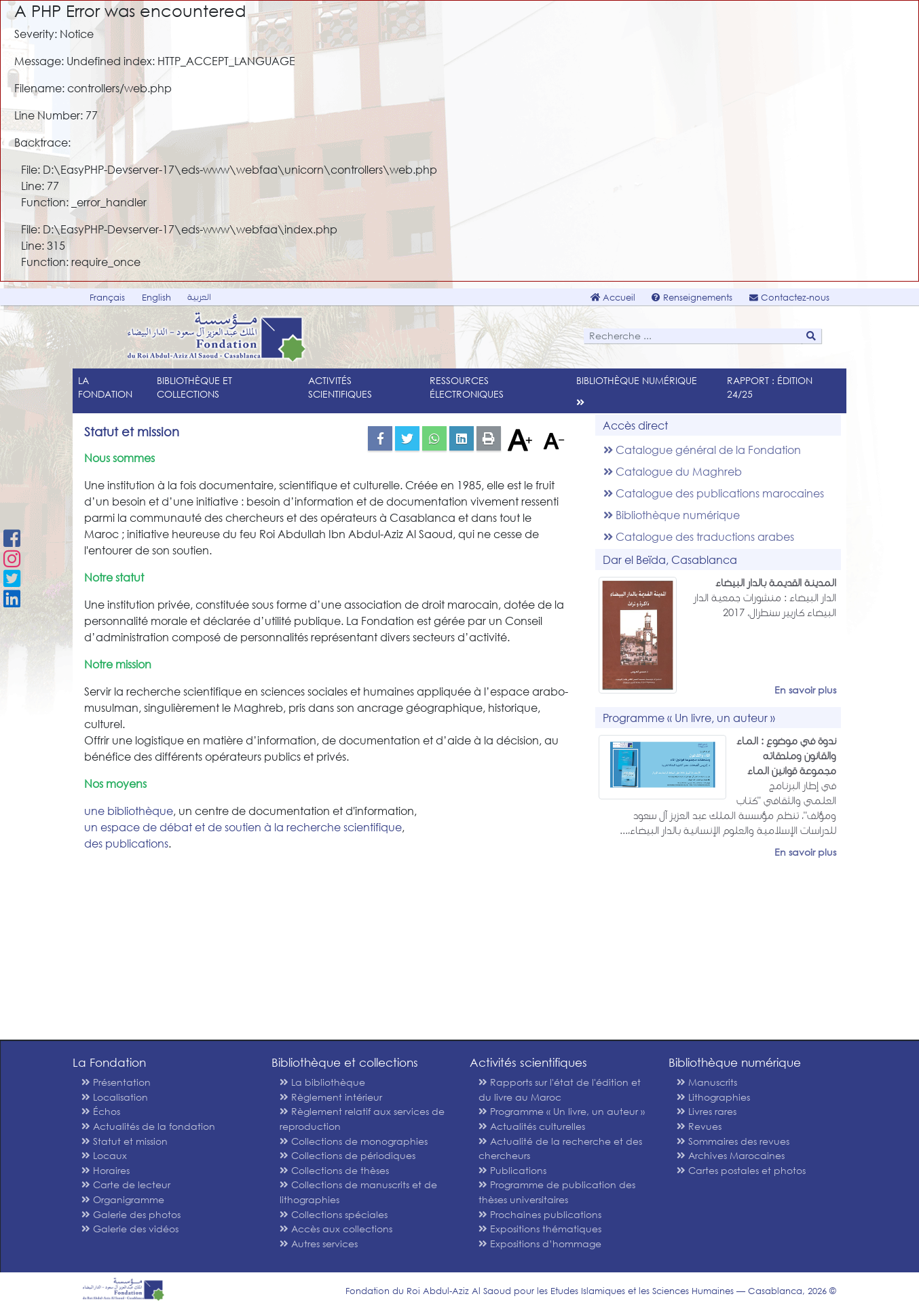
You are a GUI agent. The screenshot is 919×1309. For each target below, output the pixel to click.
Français (107, 297)
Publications (512, 1170)
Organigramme (122, 1199)
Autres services (319, 1243)
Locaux (104, 1155)
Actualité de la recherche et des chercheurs (560, 1148)
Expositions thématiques (540, 1228)
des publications (126, 843)
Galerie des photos (131, 1214)
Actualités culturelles (532, 1126)
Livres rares (706, 1111)
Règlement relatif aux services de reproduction (362, 1119)
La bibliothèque (322, 1082)
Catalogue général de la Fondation (702, 449)
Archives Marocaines (731, 1155)
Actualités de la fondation (148, 1126)
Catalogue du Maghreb (672, 471)
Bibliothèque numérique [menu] (636, 380)
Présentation (116, 1082)
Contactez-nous (789, 297)
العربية (199, 297)
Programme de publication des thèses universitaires (557, 1192)
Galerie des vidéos (130, 1228)
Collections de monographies (354, 1141)
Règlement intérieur (331, 1096)
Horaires (105, 1170)
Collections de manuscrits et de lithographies (358, 1192)
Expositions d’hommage (540, 1243)
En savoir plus (805, 689)
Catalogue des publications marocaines (713, 493)
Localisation (114, 1096)
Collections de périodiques (347, 1155)
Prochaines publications (540, 1214)
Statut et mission (124, 1141)
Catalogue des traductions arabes (698, 536)
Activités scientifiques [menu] (340, 387)
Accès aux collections (336, 1228)
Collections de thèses (334, 1170)
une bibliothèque (128, 810)
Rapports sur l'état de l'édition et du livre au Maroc (560, 1089)
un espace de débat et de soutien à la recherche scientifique (243, 827)
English (156, 297)
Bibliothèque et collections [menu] (194, 387)
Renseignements (692, 297)
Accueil (612, 297)
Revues (699, 1126)
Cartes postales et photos (741, 1170)
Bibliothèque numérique (671, 515)
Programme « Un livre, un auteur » (562, 1111)
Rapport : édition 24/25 (769, 387)
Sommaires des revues (733, 1141)
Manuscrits (707, 1082)
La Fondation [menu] (105, 387)
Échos (100, 1111)
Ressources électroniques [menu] (467, 387)
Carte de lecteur (125, 1184)
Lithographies (713, 1096)
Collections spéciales (334, 1214)
